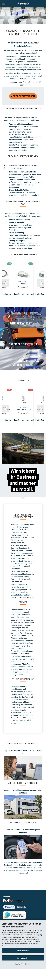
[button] (5, 283)
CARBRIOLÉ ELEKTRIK (21, 344)
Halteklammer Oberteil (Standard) (23, 282)
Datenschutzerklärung (9, 946)
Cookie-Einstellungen (23, 964)
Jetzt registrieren (23, 96)
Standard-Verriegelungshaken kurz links (23, 408)
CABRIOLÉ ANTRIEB (21, 323)
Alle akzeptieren (23, 951)
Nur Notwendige (23, 958)
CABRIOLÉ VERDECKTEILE (21, 363)
